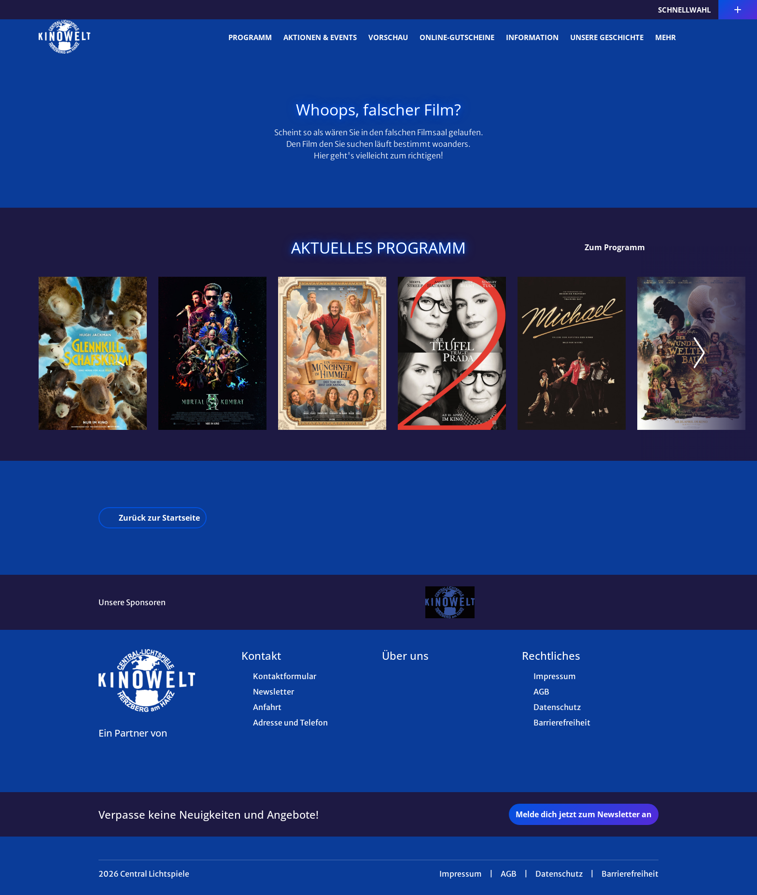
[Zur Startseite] (106, 36)
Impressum (460, 874)
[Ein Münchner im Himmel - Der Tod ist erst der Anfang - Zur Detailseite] (332, 353)
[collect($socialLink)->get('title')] (17, 9)
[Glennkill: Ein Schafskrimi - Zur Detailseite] (93, 353)
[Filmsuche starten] (708, 36)
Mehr (671, 37)
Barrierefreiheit (630, 874)
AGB (509, 874)
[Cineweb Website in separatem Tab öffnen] (132, 745)
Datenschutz (559, 874)
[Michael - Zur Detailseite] (572, 353)
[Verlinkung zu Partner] (449, 602)
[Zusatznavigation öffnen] (737, 9)
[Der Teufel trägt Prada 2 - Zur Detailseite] (452, 353)
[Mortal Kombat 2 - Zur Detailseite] (212, 353)
